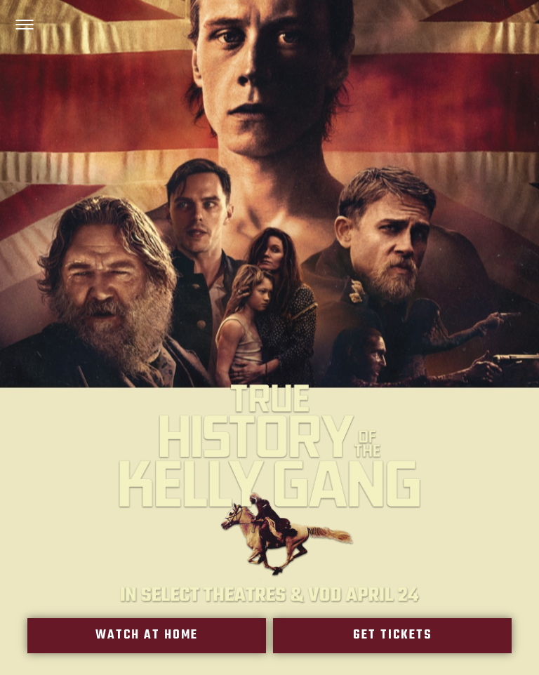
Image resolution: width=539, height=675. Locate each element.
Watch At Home (147, 636)
